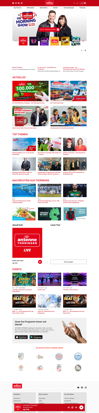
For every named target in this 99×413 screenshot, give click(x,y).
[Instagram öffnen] (16, 3)
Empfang (41, 403)
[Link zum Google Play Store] (36, 337)
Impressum (17, 398)
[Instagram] (86, 387)
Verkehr (55, 8)
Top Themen (17, 8)
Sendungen (42, 398)
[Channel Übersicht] (72, 407)
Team (40, 401)
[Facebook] (82, 387)
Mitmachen (30, 8)
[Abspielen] (81, 407)
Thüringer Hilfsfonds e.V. (71, 403)
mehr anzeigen (68, 262)
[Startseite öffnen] (49, 3)
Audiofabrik (67, 401)
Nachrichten (43, 8)
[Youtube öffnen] (13, 3)
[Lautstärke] (68, 407)
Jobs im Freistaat (69, 398)
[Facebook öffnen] (18, 3)
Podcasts (82, 8)
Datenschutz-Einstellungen (21, 403)
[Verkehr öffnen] (22, 3)
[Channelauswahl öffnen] (77, 3)
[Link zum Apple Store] (21, 337)
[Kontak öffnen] (74, 3)
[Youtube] (78, 387)
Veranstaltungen (69, 8)
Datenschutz (17, 401)
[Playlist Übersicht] (76, 407)
